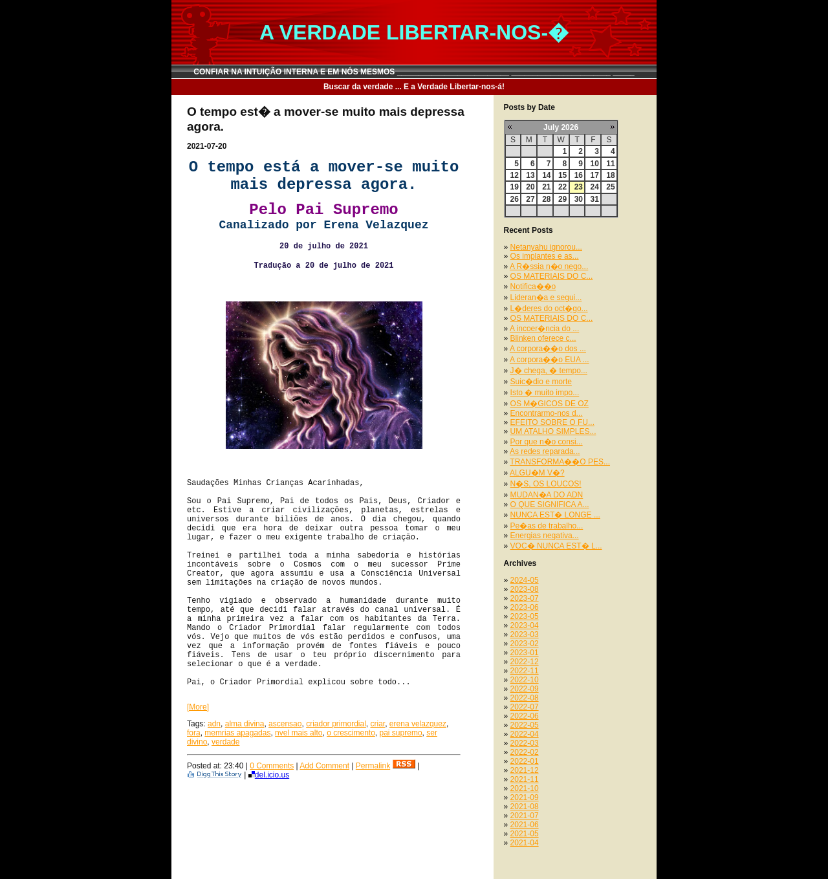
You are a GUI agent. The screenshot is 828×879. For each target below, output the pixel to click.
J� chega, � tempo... (548, 370)
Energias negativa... (544, 535)
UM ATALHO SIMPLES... (553, 431)
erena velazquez (417, 723)
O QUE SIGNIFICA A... (549, 504)
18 (610, 175)
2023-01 (524, 652)
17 (594, 175)
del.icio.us (268, 774)
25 (610, 186)
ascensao (284, 723)
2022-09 (524, 688)
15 (562, 175)
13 (530, 175)
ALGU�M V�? (537, 472)
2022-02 (524, 752)
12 (514, 175)
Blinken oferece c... (543, 338)
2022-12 (524, 661)
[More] (198, 706)
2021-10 (524, 788)
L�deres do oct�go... (549, 308)
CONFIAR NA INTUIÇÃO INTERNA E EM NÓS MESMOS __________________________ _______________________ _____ (414, 71)
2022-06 (524, 716)
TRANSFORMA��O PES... (560, 461)
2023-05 (524, 616)
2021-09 (524, 797)
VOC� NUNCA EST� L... (556, 545)
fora (194, 732)
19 (514, 186)
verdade (225, 741)
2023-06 (524, 607)
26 (514, 199)
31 (594, 199)
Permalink (373, 765)
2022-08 (524, 697)
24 (594, 186)
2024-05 (524, 580)
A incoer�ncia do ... (544, 328)
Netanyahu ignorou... (546, 247)
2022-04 (524, 734)
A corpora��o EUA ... (549, 359)
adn (214, 723)
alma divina (245, 723)
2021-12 (524, 770)
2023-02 (524, 643)
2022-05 (524, 725)
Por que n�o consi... (546, 441)
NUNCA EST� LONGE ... (555, 514)
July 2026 (560, 127)
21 (546, 186)
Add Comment (324, 765)
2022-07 (524, 706)
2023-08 (524, 589)
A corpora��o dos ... (548, 348)
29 (562, 199)
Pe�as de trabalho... (546, 525)
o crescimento (351, 732)
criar (378, 723)
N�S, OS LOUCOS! (546, 483)
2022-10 (524, 679)
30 (578, 199)
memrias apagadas (237, 732)
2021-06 (524, 824)
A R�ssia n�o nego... (549, 266)
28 (546, 199)
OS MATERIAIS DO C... (551, 276)
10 (594, 163)
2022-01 (524, 761)
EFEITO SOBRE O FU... (552, 422)
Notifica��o (533, 286)
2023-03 (524, 634)
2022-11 (524, 670)
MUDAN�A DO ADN (546, 494)
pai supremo (401, 732)
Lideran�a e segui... (546, 297)
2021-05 (524, 833)
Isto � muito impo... (545, 392)
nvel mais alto (298, 732)
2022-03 (524, 743)
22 (562, 186)
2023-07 (524, 598)
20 (530, 186)
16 (578, 175)
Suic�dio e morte (541, 381)
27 (530, 199)
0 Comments (272, 765)
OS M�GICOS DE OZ (549, 403)
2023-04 (524, 625)
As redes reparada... (545, 451)
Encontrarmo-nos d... (546, 413)
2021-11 (524, 779)
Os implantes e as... (544, 256)
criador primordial (336, 723)
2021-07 (524, 815)
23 (578, 186)
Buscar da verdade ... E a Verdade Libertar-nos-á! (414, 86)
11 (610, 163)
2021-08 (524, 806)
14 (546, 175)
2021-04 (524, 842)
